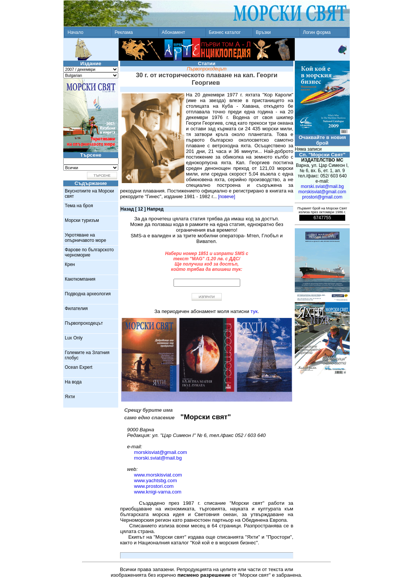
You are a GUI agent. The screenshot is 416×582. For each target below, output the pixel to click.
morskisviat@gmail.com (160, 452)
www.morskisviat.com (158, 475)
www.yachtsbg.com (155, 480)
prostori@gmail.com (322, 197)
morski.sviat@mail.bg (158, 458)
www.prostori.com (154, 486)
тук (254, 311)
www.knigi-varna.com (157, 492)
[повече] (226, 196)
